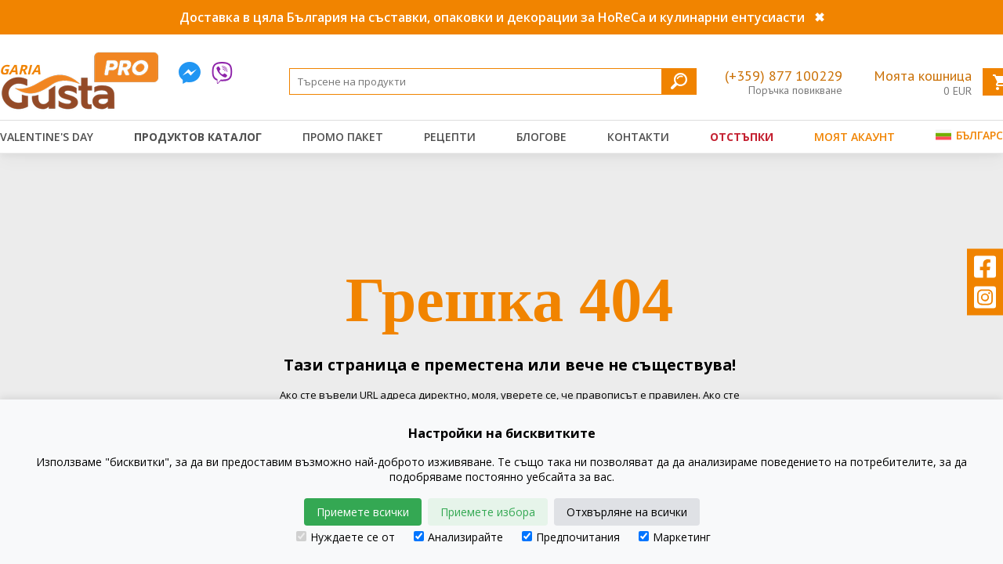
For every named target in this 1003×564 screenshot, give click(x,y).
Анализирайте (458, 537)
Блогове (541, 136)
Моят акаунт (854, 136)
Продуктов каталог (198, 136)
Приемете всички (363, 511)
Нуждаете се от (345, 537)
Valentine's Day (46, 136)
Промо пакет (342, 136)
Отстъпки (741, 136)
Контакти (638, 136)
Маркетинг (675, 537)
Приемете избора (487, 511)
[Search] (493, 81)
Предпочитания (571, 537)
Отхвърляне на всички (627, 511)
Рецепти (450, 136)
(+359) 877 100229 (783, 76)
